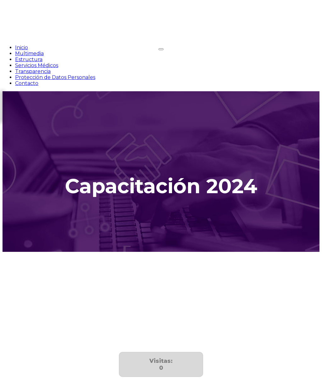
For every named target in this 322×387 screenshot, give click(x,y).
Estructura (28, 59)
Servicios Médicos (36, 65)
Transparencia (33, 71)
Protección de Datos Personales (55, 77)
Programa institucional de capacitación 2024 (58, 291)
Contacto (26, 83)
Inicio (21, 47)
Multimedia (29, 53)
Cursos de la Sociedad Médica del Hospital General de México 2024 (86, 323)
